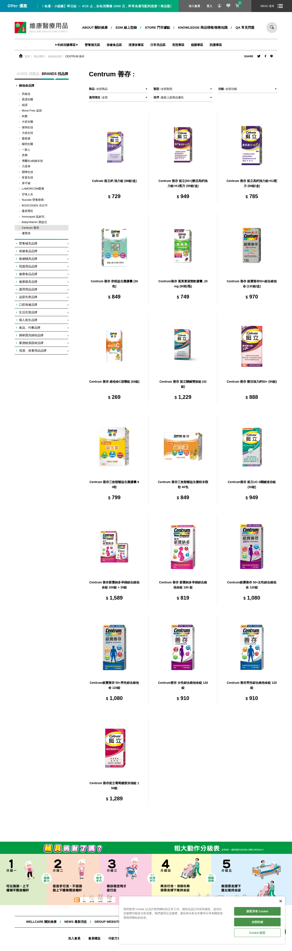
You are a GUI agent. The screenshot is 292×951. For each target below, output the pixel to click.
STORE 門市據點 (157, 27)
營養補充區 (92, 45)
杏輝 (25, 155)
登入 (209, 6)
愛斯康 (26, 138)
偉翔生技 (27, 127)
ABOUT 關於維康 (95, 27)
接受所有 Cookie (257, 911)
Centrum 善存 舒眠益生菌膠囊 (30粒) (114, 283)
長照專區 (178, 45)
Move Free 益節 (32, 110)
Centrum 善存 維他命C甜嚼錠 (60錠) (114, 381)
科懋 (25, 116)
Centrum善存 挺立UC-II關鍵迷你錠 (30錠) (252, 484)
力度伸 (26, 166)
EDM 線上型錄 (126, 27)
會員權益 (94, 938)
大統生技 (27, 132)
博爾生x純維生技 (32, 160)
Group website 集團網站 (113, 921)
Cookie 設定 (257, 932)
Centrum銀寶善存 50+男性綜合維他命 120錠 (114, 685)
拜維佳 (26, 94)
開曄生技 (27, 172)
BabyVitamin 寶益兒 (34, 222)
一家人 (26, 149)
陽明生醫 (27, 144)
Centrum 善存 (74, 56)
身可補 (26, 183)
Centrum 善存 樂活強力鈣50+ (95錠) (252, 381)
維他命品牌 (54, 56)
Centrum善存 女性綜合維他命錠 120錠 (183, 685)
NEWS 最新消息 (75, 921)
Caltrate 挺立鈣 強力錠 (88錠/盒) (114, 181)
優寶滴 (26, 233)
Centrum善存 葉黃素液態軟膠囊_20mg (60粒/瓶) (183, 283)
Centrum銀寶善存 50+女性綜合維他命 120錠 (251, 585)
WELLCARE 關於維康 (41, 921)
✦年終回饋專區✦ (66, 45)
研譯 (25, 105)
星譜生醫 (27, 99)
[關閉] (280, 901)
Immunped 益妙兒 (33, 216)
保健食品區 (114, 45)
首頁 (27, 56)
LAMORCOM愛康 (33, 188)
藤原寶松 (27, 211)
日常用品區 (158, 45)
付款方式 (114, 938)
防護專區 (216, 45)
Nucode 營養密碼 (33, 199)
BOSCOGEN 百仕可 (35, 205)
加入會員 (194, 6)
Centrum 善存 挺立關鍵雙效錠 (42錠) (182, 384)
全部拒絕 (257, 922)
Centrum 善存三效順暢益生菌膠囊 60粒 (114, 484)
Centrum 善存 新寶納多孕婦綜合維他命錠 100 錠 (183, 585)
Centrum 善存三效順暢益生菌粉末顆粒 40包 (183, 484)
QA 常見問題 (245, 27)
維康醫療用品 (41, 27)
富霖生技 (27, 177)
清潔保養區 (136, 45)
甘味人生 (27, 194)
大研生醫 (27, 121)
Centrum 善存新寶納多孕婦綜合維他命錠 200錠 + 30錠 (114, 585)
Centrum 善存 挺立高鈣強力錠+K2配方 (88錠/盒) (251, 183)
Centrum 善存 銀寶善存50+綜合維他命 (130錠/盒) (252, 283)
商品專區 (39, 56)
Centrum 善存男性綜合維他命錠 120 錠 (252, 685)
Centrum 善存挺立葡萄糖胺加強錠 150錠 (114, 785)
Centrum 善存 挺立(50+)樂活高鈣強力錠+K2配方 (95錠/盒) (183, 183)
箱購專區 (197, 45)
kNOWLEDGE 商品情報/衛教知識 (203, 27)
